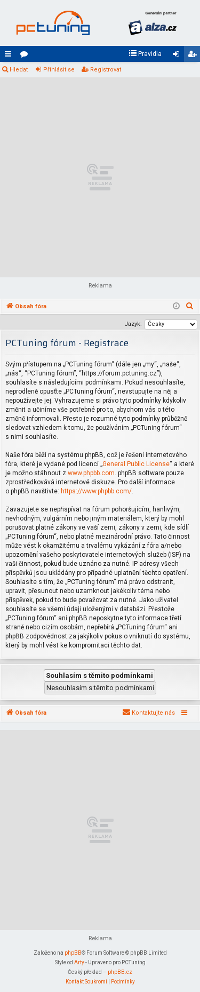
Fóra (26, 56)
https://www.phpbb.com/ (96, 491)
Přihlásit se (59, 69)
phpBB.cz (120, 972)
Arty (79, 962)
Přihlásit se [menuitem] (178, 56)
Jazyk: (133, 324)
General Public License (136, 464)
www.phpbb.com (91, 473)
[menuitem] (145, 54)
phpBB (73, 953)
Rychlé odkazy (10, 56)
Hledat (19, 69)
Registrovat (105, 69)
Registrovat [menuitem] (194, 56)
